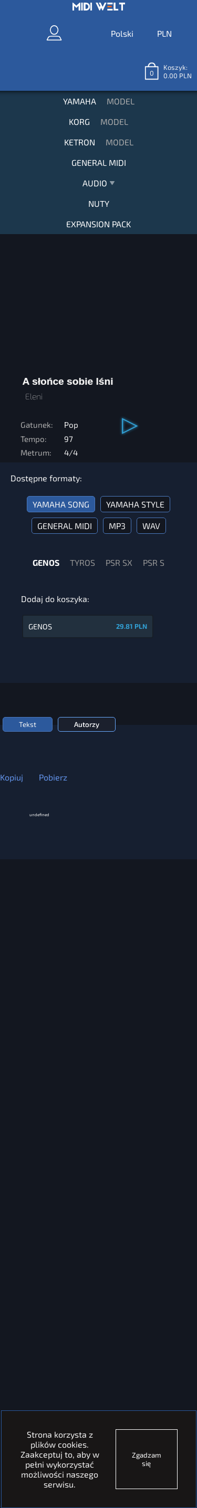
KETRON (79, 142)
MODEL (120, 101)
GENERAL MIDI (98, 162)
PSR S (153, 562)
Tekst (27, 724)
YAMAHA (79, 101)
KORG (79, 121)
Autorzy (86, 724)
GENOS (46, 562)
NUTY (98, 203)
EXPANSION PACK (98, 224)
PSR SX (119, 562)
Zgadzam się (146, 1459)
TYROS (82, 562)
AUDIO (98, 185)
